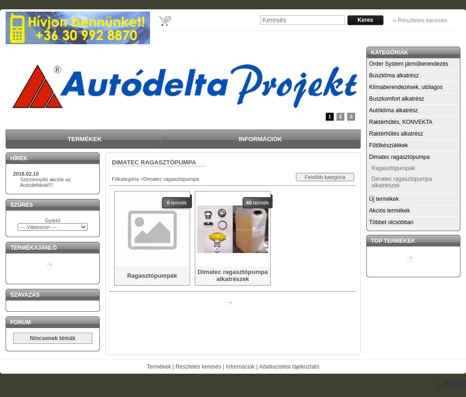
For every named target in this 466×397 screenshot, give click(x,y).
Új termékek (384, 199)
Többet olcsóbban (391, 222)
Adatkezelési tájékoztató (289, 366)
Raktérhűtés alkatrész (396, 133)
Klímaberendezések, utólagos (406, 87)
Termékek (159, 366)
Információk (240, 366)
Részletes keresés (198, 366)
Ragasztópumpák (393, 168)
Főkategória (125, 179)
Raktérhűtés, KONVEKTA (400, 122)
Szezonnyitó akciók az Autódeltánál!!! (45, 182)
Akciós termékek (389, 210)
